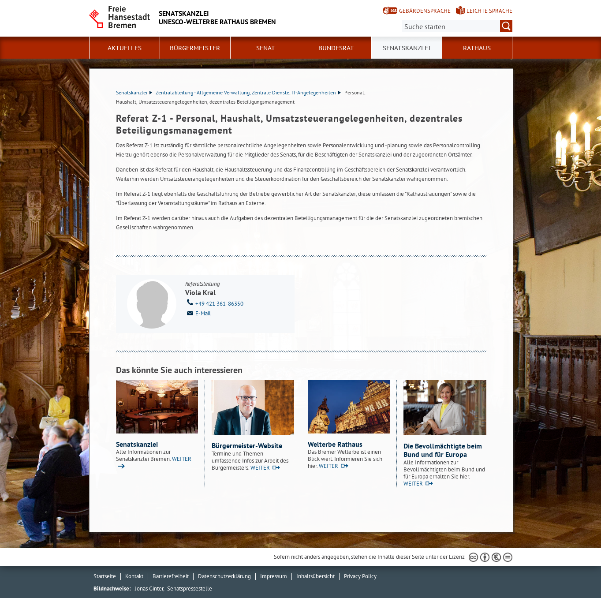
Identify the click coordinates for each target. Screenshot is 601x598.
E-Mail (198, 312)
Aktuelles (125, 48)
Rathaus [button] (477, 48)
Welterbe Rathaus (335, 444)
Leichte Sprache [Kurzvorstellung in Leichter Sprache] (489, 11)
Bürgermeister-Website (247, 445)
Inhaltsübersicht (315, 576)
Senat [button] (265, 48)
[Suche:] (457, 26)
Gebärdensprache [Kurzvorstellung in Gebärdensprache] (425, 11)
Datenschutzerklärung (224, 576)
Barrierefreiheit (171, 576)
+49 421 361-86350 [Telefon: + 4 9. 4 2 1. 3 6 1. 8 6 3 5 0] (214, 303)
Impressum (273, 576)
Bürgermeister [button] (195, 48)
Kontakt (134, 576)
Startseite (104, 576)
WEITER (260, 467)
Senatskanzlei (134, 92)
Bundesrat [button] (336, 48)
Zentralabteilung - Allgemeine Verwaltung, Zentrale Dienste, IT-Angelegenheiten (248, 92)
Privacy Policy (360, 576)
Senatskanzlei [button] (407, 48)
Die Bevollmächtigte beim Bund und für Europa (442, 450)
